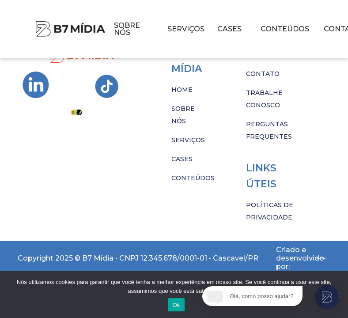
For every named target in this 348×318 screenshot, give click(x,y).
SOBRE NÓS (127, 29)
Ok (176, 305)
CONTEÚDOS (285, 29)
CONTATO (263, 74)
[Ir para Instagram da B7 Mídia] (36, 85)
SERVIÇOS (185, 29)
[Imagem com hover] (70, 29)
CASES (229, 29)
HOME (182, 90)
